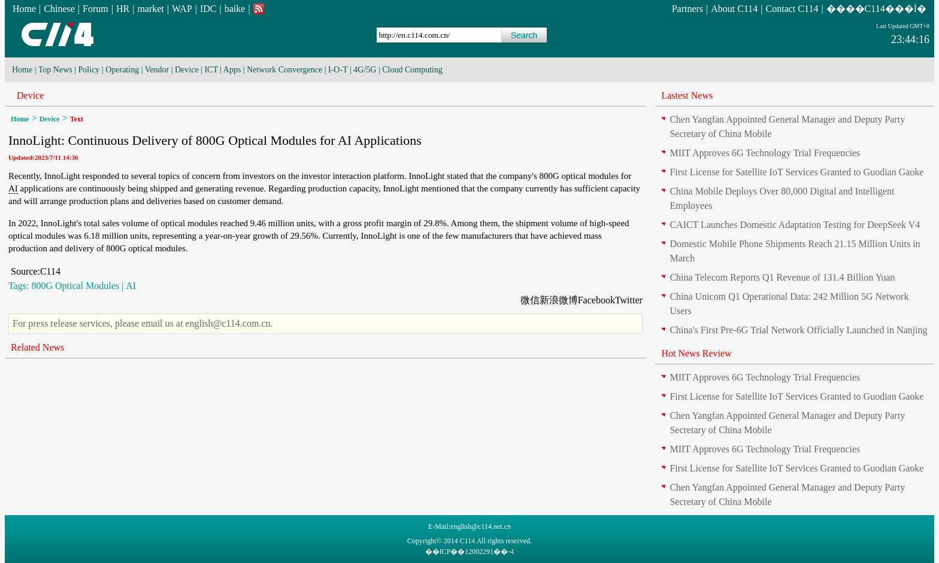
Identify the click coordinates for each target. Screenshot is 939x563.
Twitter (629, 300)
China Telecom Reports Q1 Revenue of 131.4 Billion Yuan (782, 277)
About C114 (734, 9)
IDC (208, 9)
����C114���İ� (876, 9)
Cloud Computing (412, 69)
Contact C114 (792, 9)
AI (13, 188)
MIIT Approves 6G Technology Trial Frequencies (765, 153)
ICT (210, 69)
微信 (530, 300)
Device (187, 69)
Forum (95, 9)
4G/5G (364, 69)
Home (24, 9)
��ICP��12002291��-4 (469, 551)
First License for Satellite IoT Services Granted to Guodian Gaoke (796, 172)
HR (122, 9)
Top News (55, 69)
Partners (687, 9)
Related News (37, 347)
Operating (122, 69)
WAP (182, 9)
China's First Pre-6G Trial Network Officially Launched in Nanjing (798, 330)
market (150, 9)
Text (76, 119)
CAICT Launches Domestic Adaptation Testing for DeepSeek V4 (795, 225)
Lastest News (687, 95)
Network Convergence (284, 69)
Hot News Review (696, 353)
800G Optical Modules (75, 286)
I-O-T (337, 69)
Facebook (596, 300)
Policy (89, 69)
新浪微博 (559, 300)
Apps (232, 69)
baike (235, 9)
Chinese (59, 9)
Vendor (157, 69)
